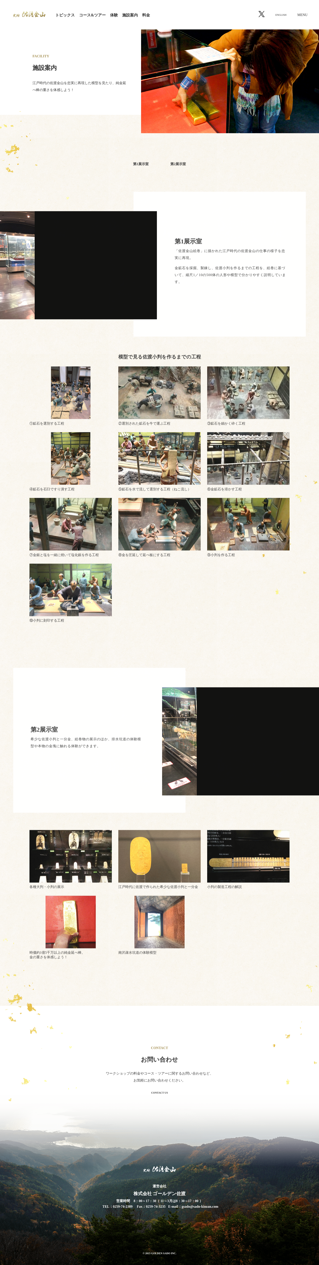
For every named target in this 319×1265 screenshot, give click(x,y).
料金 (146, 15)
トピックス (65, 15)
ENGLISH (280, 14)
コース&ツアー (92, 15)
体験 (114, 15)
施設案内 (130, 15)
